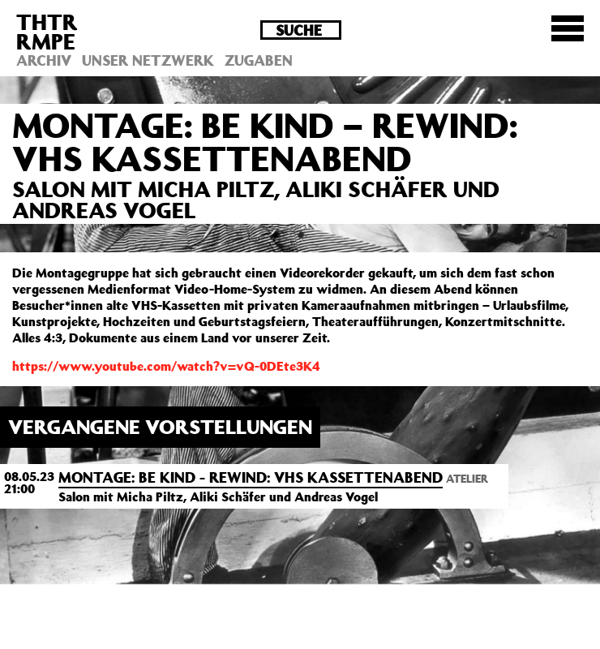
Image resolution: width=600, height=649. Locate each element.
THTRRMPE (47, 31)
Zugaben (259, 60)
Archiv (43, 60)
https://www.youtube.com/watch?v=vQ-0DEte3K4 (166, 366)
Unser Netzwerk (148, 60)
